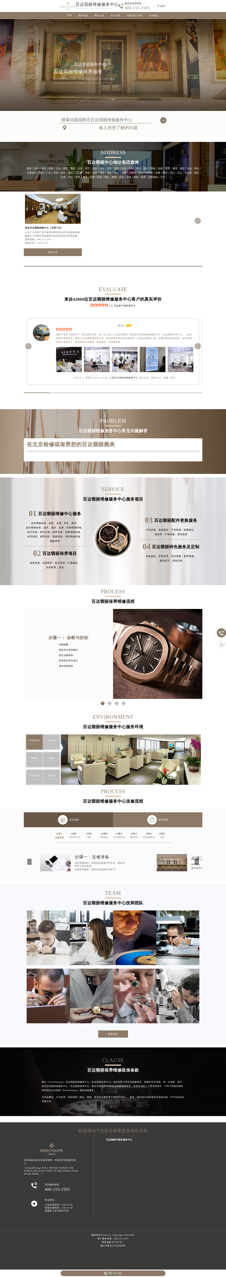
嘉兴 (196, 168)
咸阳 (85, 177)
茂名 (109, 172)
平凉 (121, 177)
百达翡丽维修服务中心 (97, 4)
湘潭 (175, 168)
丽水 (116, 172)
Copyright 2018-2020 (123, 1235)
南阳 (41, 172)
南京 (196, 172)
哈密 (143, 177)
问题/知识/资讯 (135, 15)
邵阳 (124, 172)
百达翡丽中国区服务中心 (119, 1140)
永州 (94, 172)
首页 (69, 15)
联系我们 (154, 15)
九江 (179, 172)
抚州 (43, 168)
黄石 (70, 172)
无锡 (92, 177)
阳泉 (99, 177)
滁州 (73, 168)
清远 (102, 168)
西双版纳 (153, 177)
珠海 (51, 168)
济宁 (162, 177)
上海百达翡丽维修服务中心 (124, 378)
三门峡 (79, 172)
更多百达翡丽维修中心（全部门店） (44, 228)
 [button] (198, 221)
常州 (77, 177)
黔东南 (149, 172)
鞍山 (131, 168)
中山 (70, 177)
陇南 (114, 177)
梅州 (165, 172)
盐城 (157, 172)
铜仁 (107, 177)
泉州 (138, 168)
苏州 (141, 172)
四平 (116, 168)
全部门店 (53, 252)
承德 (87, 172)
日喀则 (132, 172)
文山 (189, 168)
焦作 (145, 168)
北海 (128, 177)
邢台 (109, 168)
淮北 (36, 168)
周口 (172, 172)
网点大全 (99, 15)
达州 (124, 168)
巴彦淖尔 (31, 172)
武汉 (63, 172)
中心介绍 (115, 15)
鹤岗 (153, 168)
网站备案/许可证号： (113, 1242)
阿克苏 (188, 172)
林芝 (65, 168)
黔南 (29, 168)
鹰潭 (167, 168)
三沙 (58, 168)
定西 (63, 177)
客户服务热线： (113, 1238)
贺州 (56, 172)
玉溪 (80, 168)
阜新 (136, 177)
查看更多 (113, 1034)
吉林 (160, 168)
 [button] (28, 221)
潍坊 (102, 172)
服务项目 (83, 15)
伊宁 (87, 168)
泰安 (182, 168)
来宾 (94, 168)
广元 (48, 172)
